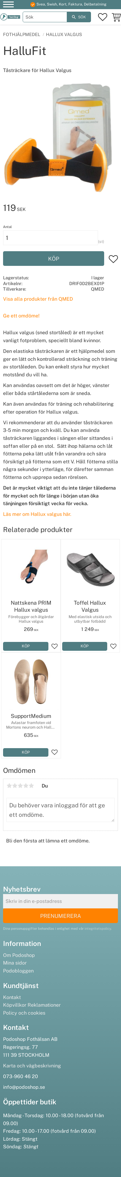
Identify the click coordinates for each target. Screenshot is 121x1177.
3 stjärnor (20, 785)
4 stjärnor (25, 785)
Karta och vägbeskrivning (32, 1066)
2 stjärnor (14, 785)
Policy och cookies (24, 1013)
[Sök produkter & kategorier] (45, 17)
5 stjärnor (31, 785)
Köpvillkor (14, 1005)
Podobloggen (18, 971)
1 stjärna (9, 785)
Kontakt (12, 997)
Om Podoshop (19, 955)
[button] (8, 5)
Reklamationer (44, 1005)
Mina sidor (15, 963)
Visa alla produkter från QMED (38, 299)
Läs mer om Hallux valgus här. (37, 514)
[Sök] (79, 17)
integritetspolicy (98, 928)
